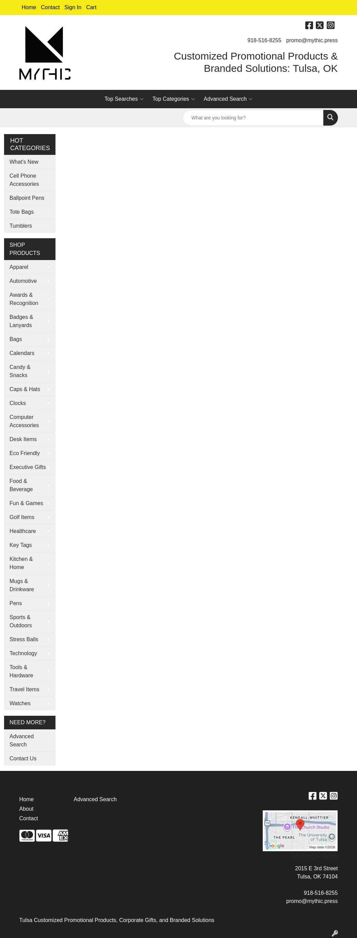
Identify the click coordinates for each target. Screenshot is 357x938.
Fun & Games (26, 503)
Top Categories (173, 99)
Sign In (72, 7)
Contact (50, 7)
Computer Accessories (24, 421)
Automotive (23, 281)
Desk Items (23, 439)
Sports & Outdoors (21, 621)
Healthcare (23, 531)
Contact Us (23, 758)
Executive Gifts (28, 467)
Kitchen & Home (21, 563)
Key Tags (21, 545)
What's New (24, 162)
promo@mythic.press (312, 40)
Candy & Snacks (20, 371)
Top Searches (124, 99)
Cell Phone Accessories (24, 180)
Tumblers (21, 226)
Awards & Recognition (24, 299)
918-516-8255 (264, 40)
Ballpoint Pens (27, 198)
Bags (16, 339)
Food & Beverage (21, 485)
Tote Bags (22, 212)
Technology (23, 653)
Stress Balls (24, 639)
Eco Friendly (25, 453)
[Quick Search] (253, 118)
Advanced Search (228, 99)
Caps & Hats (25, 389)
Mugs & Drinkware (22, 585)
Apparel (19, 267)
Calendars (22, 353)
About (26, 809)
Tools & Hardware (21, 671)
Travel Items (24, 689)
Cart (91, 7)
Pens (16, 603)
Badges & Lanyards (21, 321)
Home (29, 7)
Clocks (18, 403)
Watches (20, 703)
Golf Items (22, 517)
